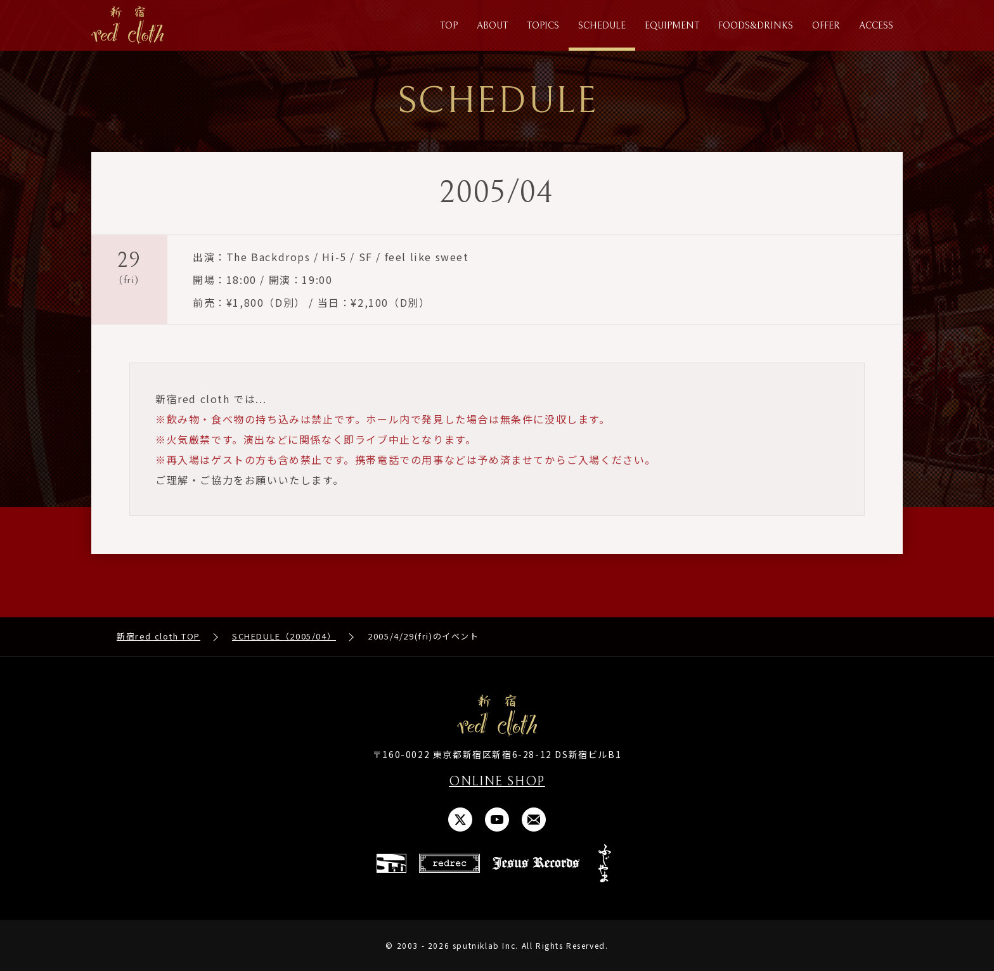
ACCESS (876, 25)
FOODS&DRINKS (755, 25)
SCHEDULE (602, 25)
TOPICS (543, 25)
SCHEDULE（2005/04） (284, 636)
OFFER (826, 25)
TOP (449, 25)
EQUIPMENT (672, 25)
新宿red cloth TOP (158, 636)
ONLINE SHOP (497, 782)
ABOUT (492, 25)
